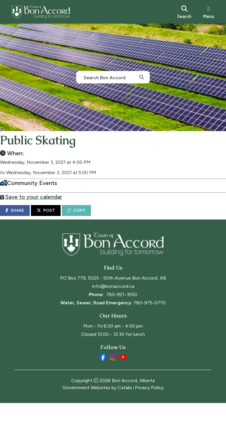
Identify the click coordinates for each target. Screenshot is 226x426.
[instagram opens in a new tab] (113, 380)
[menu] (208, 11)
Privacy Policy (149, 410)
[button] (141, 77)
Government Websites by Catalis (97, 410)
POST (60, 216)
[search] (184, 11)
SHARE (29, 216)
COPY (91, 216)
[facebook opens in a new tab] (103, 380)
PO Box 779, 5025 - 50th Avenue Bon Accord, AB (113, 301)
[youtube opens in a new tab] (123, 380)
